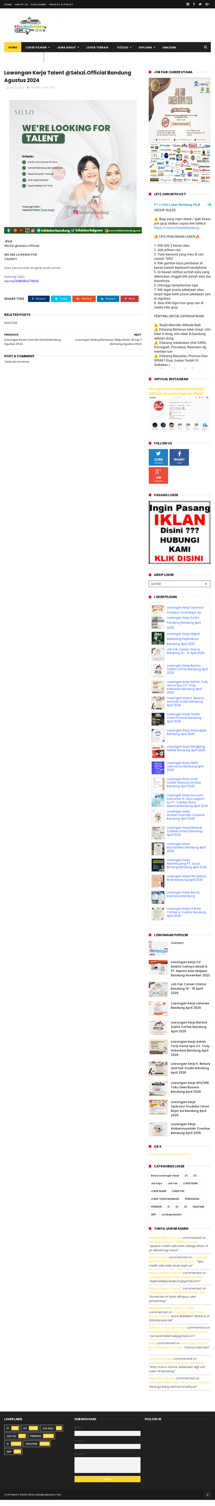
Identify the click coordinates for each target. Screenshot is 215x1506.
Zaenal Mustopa (160, 1365)
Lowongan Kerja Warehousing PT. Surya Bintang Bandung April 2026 (187, 853)
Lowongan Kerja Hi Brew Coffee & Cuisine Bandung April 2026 (186, 902)
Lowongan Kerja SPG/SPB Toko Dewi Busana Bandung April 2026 (190, 1093)
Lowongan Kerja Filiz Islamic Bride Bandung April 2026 (187, 868)
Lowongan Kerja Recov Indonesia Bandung (183, 884)
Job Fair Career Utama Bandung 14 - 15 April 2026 (185, 641)
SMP (153, 1220)
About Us (21, 4)
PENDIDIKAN (192, 1205)
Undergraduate (172, 1220)
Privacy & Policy (61, 4)
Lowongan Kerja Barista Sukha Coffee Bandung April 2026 (187, 659)
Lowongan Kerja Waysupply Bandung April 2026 (187, 722)
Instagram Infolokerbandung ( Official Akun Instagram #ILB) (176, 391)
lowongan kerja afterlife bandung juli (176, 1298)
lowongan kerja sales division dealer (175, 1283)
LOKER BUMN (158, 1197)
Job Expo (156, 1189)
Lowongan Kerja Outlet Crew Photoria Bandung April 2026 (184, 707)
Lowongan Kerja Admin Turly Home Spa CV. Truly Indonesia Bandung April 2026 (187, 677)
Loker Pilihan (36, 47)
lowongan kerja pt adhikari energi (173, 1248)
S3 (185, 1213)
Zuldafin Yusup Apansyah (167, 1334)
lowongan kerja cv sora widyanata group (179, 1351)
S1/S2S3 (123, 47)
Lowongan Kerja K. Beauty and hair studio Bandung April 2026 (185, 691)
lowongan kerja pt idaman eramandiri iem (178, 1265)
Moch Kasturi (158, 1263)
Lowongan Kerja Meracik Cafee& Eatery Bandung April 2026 (184, 821)
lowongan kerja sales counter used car (178, 1338)
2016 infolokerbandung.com (41, 1500)
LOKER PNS (178, 1197)
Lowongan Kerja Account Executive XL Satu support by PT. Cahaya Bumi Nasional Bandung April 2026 (187, 790)
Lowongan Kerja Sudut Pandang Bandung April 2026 (184, 612)
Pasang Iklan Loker (24, 57)
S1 (168, 1213)
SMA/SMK (169, 47)
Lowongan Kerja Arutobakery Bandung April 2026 (186, 837)
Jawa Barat (66, 47)
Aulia (152, 1349)
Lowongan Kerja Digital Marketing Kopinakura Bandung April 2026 (183, 629)
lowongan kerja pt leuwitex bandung (176, 1369)
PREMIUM (36, 87)
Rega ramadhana (162, 1384)
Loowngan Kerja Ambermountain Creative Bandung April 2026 (186, 805)
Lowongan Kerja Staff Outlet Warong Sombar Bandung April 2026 (184, 772)
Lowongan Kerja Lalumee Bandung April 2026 (190, 1011)
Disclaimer (38, 4)
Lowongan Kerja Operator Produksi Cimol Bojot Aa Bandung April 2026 (185, 918)
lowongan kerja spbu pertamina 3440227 (179, 1388)
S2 (176, 1213)
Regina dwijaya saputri (165, 1279)
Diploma (145, 47)
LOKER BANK (190, 1189)
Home (8, 4)
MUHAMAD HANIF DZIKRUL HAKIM (171, 1314)
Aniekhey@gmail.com (165, 1244)
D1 (186, 1181)
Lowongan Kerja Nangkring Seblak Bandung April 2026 (186, 738)
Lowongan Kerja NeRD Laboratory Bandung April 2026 (185, 756)
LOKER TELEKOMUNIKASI (165, 1205)
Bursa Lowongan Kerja (165, 1181)
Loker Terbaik (97, 47)
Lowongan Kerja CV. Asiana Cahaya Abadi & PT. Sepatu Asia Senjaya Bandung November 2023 (190, 975)
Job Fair (173, 1189)
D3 (195, 1181)
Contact (177, 949)
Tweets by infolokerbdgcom (169, 1160)
